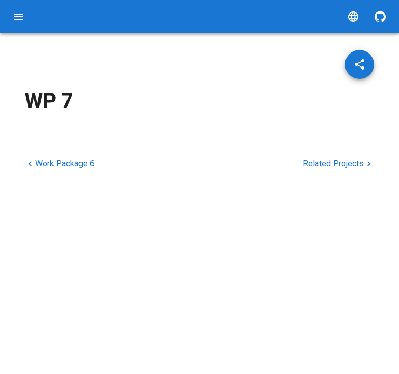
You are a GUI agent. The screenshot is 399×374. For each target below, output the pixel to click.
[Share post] (359, 64)
